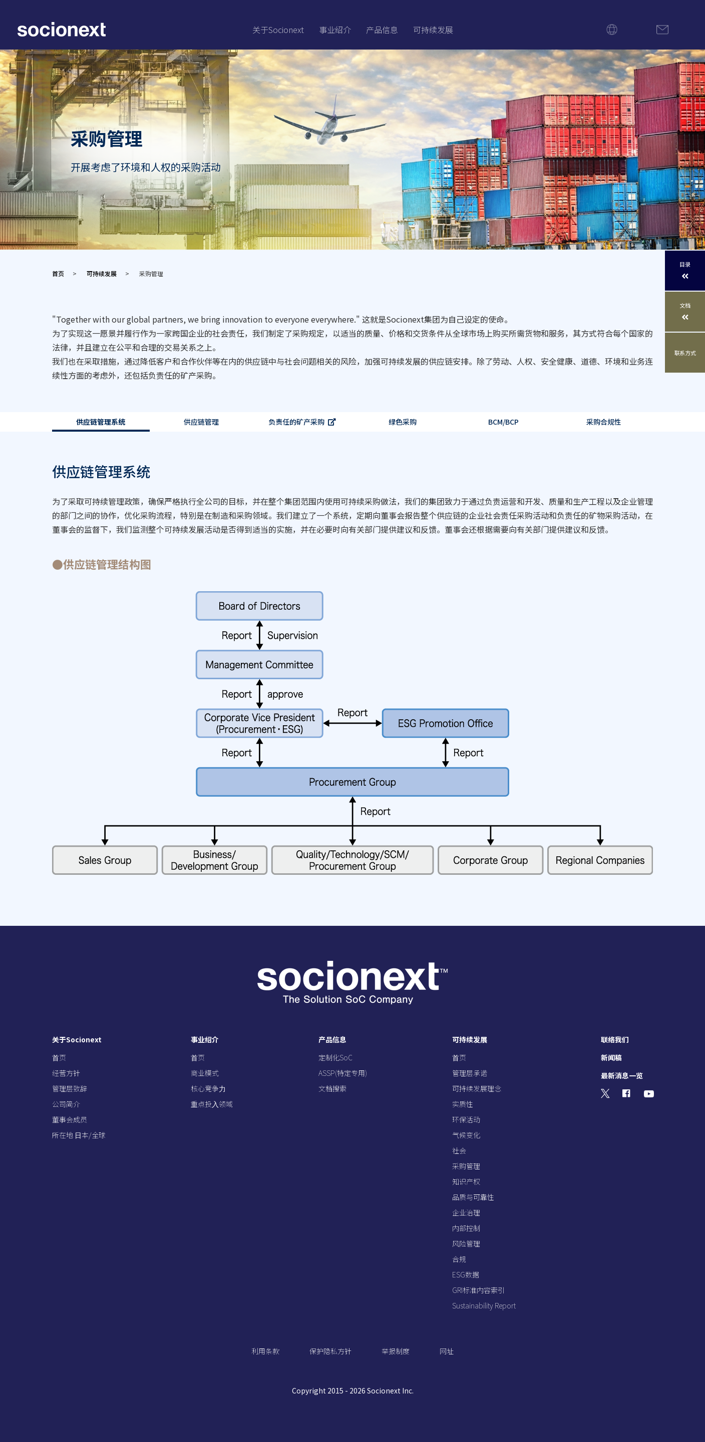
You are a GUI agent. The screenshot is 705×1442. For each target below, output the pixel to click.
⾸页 (59, 1057)
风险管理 (466, 1243)
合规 (459, 1259)
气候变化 (466, 1135)
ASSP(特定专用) (342, 1073)
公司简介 (66, 1104)
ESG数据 (465, 1274)
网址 (447, 1351)
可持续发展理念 (476, 1088)
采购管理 (466, 1166)
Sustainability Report (484, 1305)
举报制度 (396, 1351)
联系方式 (685, 353)
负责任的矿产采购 (296, 422)
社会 (459, 1150)
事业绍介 (335, 30)
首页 (58, 273)
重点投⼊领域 (212, 1104)
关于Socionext (278, 30)
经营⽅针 (66, 1073)
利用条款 (265, 1351)
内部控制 (466, 1228)
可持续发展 (433, 30)
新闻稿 (611, 1057)
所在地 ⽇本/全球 (79, 1135)
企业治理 (466, 1212)
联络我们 (615, 1039)
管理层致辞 (69, 1088)
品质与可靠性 (473, 1197)
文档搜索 (332, 1088)
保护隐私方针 (330, 1351)
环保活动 (466, 1119)
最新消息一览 (622, 1075)
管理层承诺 (469, 1073)
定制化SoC (335, 1057)
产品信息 (382, 30)
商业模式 (205, 1073)
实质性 (462, 1104)
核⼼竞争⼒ (208, 1088)
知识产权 (466, 1181)
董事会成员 (69, 1119)
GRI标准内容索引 (478, 1290)
